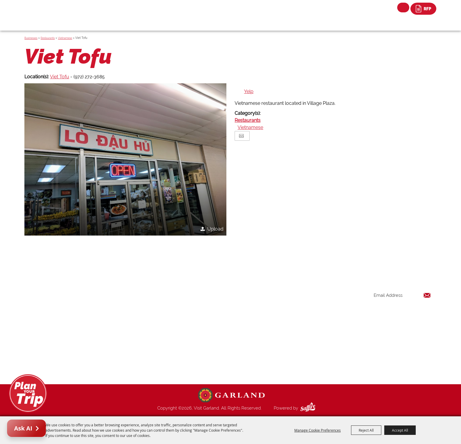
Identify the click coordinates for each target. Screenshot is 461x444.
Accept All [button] (400, 430)
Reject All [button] (366, 430)
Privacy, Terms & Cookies (297, 368)
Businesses (30, 38)
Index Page (284, 346)
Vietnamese (65, 38)
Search (403, 7)
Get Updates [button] (415, 314)
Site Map (281, 361)
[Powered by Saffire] (309, 408)
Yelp (248, 91)
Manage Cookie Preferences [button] (317, 430)
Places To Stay (287, 304)
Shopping (282, 325)
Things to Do (285, 297)
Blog (277, 339)
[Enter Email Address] (402, 295)
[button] (125, 159)
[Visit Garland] (54, 11)
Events (279, 311)
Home (279, 290)
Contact (281, 354)
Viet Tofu (59, 76)
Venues (280, 332)
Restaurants (48, 38)
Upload (215, 229)
